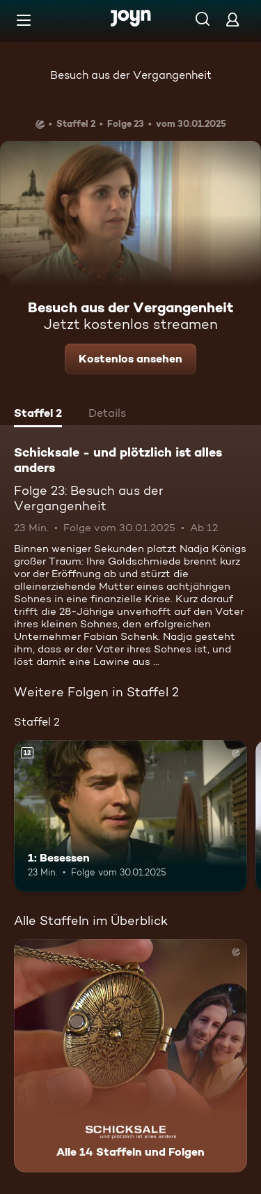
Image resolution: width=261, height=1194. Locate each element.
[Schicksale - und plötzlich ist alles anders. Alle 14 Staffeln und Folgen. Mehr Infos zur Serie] (130, 1055)
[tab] (38, 414)
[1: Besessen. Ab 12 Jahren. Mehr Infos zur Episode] (130, 816)
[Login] (232, 19)
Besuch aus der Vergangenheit (131, 75)
